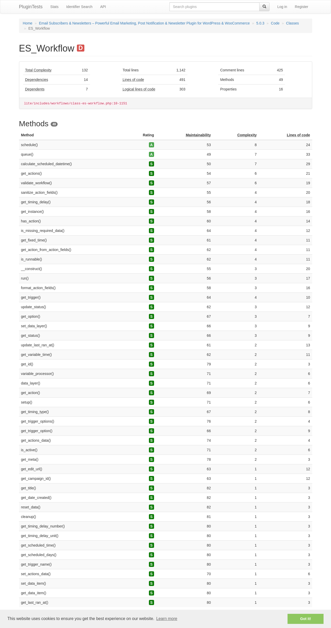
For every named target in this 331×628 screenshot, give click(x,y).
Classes (292, 23)
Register (301, 7)
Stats (54, 7)
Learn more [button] (166, 618)
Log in (282, 7)
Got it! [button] (305, 619)
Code (275, 23)
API (103, 7)
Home (27, 23)
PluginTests (31, 6)
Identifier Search (79, 7)
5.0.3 (260, 23)
